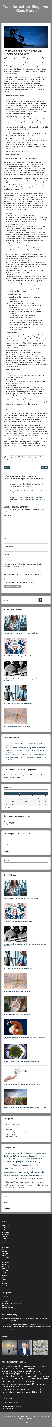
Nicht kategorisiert (11, 1134)
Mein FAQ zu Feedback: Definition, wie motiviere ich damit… (30, 754)
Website (6, 554)
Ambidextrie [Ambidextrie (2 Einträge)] (38, 1153)
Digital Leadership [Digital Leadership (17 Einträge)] (27, 1161)
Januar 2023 (4, 1249)
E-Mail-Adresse (9, 546)
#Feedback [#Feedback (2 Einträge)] (9, 1153)
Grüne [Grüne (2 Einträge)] (27, 1169)
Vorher (7, 467)
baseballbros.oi (10, 750)
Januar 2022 (4, 1260)
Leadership (18, 460)
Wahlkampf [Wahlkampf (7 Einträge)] (34, 1185)
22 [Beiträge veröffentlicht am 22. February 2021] (6, 805)
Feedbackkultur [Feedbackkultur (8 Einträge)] (10, 1168)
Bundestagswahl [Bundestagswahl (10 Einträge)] (11, 1156)
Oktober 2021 (5, 1266)
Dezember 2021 (5, 1262)
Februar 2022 (5, 1258)
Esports (7, 748)
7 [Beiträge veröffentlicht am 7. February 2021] (45, 796)
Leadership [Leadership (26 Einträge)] (39, 1172)
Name (6, 538)
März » (10, 807)
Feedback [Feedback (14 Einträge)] (18, 1165)
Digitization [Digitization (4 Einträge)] (41, 1162)
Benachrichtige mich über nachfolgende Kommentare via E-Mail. (23, 574)
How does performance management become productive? (21, 633)
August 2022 (4, 1253)
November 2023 (5, 1234)
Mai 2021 (4, 1277)
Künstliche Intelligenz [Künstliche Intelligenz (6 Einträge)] (23, 1172)
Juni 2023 (4, 1240)
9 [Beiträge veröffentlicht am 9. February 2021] (13, 799)
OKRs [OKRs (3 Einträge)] (21, 1175)
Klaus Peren (9, 58)
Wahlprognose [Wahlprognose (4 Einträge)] (43, 1185)
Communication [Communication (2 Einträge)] (7, 1158)
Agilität (12, 457)
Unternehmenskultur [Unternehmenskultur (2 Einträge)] (24, 1185)
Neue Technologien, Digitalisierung (15, 1132)
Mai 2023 (4, 1243)
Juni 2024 (4, 1230)
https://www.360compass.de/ (13, 777)
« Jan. (5, 807)
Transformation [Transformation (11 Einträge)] (37, 1182)
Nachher (44, 467)
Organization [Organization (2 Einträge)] (7, 1179)
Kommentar (8, 515)
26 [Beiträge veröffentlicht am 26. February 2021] (32, 805)
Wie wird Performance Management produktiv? (18, 656)
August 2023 (4, 1236)
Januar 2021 (4, 1286)
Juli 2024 (3, 1227)
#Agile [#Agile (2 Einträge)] (5, 1153)
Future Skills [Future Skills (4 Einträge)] (21, 1169)
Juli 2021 (3, 1273)
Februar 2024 (5, 1232)
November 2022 (5, 1251)
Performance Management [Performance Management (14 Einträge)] (29, 1178)
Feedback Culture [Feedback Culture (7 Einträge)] (30, 1165)
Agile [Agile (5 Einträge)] (14, 1153)
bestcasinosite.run (11, 757)
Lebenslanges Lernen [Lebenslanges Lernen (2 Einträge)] (9, 1175)
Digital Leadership (21, 457)
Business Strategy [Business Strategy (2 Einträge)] (23, 1156)
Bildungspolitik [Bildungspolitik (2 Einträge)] (44, 1153)
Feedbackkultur (9, 460)
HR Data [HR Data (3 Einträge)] (37, 1169)
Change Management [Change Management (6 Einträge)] (37, 1156)
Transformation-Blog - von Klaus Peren (26, 8)
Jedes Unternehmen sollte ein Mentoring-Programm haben (22, 1084)
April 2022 (4, 1255)
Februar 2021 (5, 1283)
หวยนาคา (8, 754)
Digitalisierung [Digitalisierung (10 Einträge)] (10, 1162)
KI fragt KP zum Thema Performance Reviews (18, 703)
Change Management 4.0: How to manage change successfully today (25, 1107)
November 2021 (5, 1264)
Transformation (27, 460)
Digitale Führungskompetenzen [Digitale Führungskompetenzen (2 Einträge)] (18, 1158)
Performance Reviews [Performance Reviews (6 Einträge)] (12, 1182)
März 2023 (4, 1245)
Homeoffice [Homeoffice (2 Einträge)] (31, 1169)
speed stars (8, 743)
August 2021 (4, 1271)
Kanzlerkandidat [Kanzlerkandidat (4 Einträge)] (9, 1173)
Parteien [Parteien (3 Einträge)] (12, 1179)
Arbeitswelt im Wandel (35, 58)
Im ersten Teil (42, 63)
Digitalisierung (32, 457)
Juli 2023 (3, 1238)
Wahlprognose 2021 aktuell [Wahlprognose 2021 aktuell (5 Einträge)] (14, 1187)
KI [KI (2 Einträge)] (14, 1172)
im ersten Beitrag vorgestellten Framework (27, 435)
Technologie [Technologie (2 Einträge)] (26, 1182)
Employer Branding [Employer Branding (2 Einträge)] (8, 1165)
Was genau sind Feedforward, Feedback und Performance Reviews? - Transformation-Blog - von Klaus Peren (27, 500)
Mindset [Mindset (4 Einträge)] (16, 1175)
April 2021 (4, 1279)
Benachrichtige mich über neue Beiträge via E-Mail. (19, 582)
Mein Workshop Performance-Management (17, 1014)
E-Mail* (12, 846)
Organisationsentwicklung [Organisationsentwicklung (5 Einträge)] (32, 1175)
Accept (26, 1423)
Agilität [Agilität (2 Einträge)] (32, 1153)
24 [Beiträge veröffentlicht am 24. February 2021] (19, 805)
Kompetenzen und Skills (12, 1127)
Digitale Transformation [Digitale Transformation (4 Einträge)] (34, 1159)
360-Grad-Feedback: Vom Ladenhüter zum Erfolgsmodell (21, 1061)
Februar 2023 (5, 1247)
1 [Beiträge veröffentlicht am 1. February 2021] (6, 796)
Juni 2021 (4, 1275)
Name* (12, 840)
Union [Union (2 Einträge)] (17, 1185)
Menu (3, 3)
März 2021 (4, 1281)
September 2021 (6, 1268)
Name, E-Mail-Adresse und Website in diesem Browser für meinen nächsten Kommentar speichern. (23, 565)
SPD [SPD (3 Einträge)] (22, 1182)
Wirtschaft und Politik (11, 1137)
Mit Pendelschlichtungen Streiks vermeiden (17, 726)
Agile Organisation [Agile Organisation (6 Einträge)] (24, 1153)
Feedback (40, 457)
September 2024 (6, 1225)
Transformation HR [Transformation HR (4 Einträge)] (10, 1185)
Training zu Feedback (10, 73)
